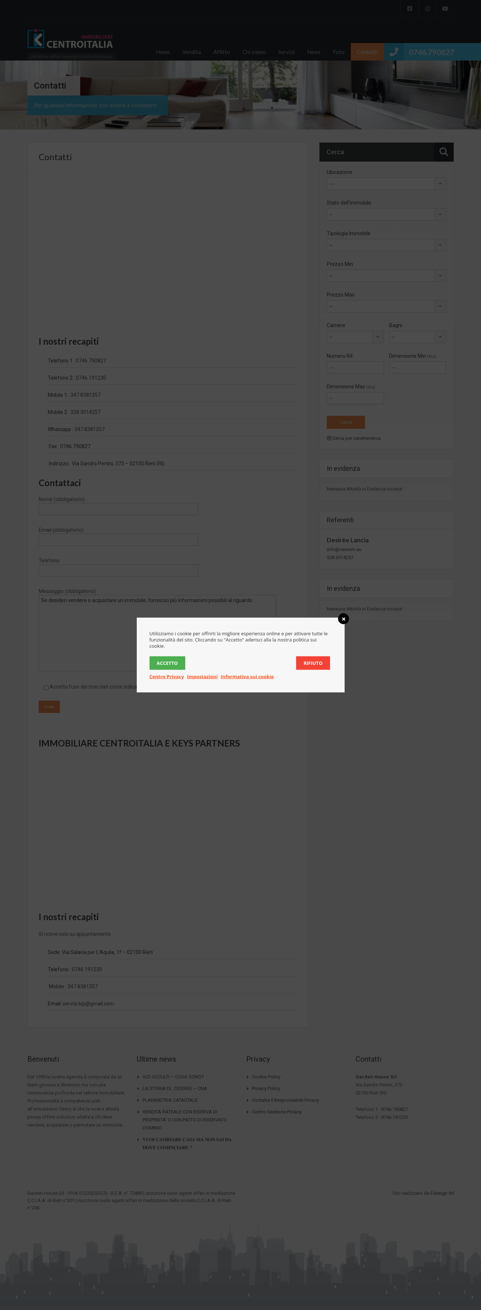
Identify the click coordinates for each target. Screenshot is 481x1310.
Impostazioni (202, 676)
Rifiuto (312, 663)
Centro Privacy (167, 676)
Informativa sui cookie (247, 676)
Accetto (167, 663)
